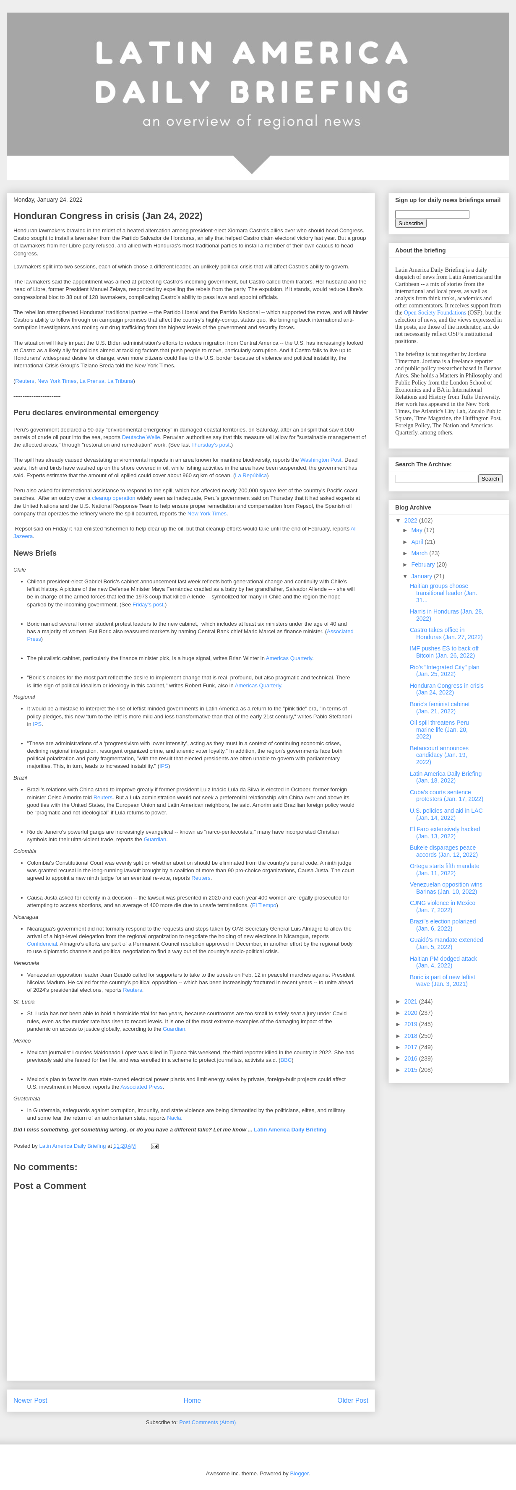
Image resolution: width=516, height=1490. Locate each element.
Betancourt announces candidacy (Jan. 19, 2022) (439, 755)
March (420, 553)
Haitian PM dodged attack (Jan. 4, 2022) (443, 962)
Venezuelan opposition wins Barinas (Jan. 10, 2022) (446, 888)
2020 (411, 1012)
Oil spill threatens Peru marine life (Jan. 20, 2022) (439, 729)
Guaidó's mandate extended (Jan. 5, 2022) (446, 943)
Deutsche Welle (141, 437)
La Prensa (92, 381)
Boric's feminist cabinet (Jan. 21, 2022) (440, 708)
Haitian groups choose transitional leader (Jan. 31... (443, 592)
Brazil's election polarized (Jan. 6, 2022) (443, 925)
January (422, 576)
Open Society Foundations (435, 312)
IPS (37, 724)
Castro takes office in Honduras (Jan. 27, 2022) (446, 633)
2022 (411, 520)
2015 (411, 1069)
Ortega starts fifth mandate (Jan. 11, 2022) (445, 869)
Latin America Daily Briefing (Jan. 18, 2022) (446, 777)
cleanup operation (113, 498)
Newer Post (30, 1400)
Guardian (155, 839)
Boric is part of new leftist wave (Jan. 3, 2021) (442, 981)
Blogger (299, 1473)
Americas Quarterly (289, 658)
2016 (411, 1058)
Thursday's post (210, 445)
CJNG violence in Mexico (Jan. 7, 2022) (442, 906)
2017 (411, 1047)
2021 (411, 1001)
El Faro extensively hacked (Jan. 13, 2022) (445, 833)
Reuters (24, 381)
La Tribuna (120, 381)
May (417, 530)
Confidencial (42, 944)
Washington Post (320, 460)
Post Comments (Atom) (207, 1422)
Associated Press (141, 1087)
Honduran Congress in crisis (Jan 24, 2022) (447, 689)
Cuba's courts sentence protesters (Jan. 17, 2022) (446, 796)
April (418, 541)
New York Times (56, 381)
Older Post (352, 1400)
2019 (411, 1024)
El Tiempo (264, 905)
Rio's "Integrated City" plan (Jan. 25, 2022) (445, 671)
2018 (411, 1035)
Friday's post (148, 604)
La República (251, 475)
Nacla (174, 1118)
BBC (286, 1060)
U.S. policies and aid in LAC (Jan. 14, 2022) (446, 814)
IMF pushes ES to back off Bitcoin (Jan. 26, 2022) (444, 652)
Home (192, 1400)
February (423, 564)
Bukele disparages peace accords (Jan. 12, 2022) (444, 851)
